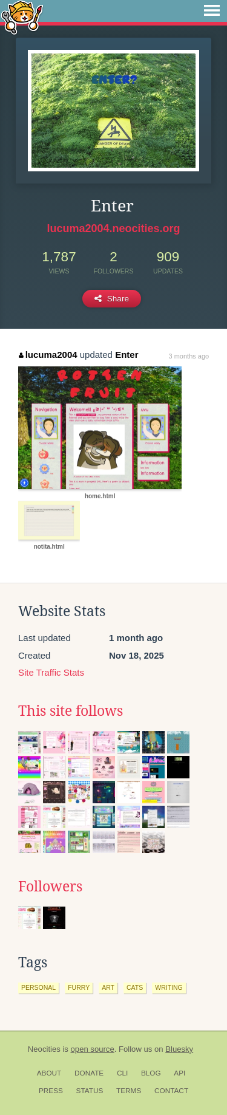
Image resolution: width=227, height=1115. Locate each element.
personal (38, 987)
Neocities (44, 1049)
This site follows (70, 711)
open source (92, 1049)
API (179, 1073)
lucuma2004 (48, 354)
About (49, 1073)
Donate (89, 1073)
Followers (50, 886)
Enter (126, 354)
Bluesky (179, 1049)
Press (51, 1090)
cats (135, 987)
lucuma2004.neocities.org (113, 228)
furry (79, 987)
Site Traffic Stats (51, 672)
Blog (151, 1073)
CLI (122, 1073)
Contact (171, 1090)
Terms (128, 1090)
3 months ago (189, 356)
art (108, 987)
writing (169, 987)
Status (90, 1090)
